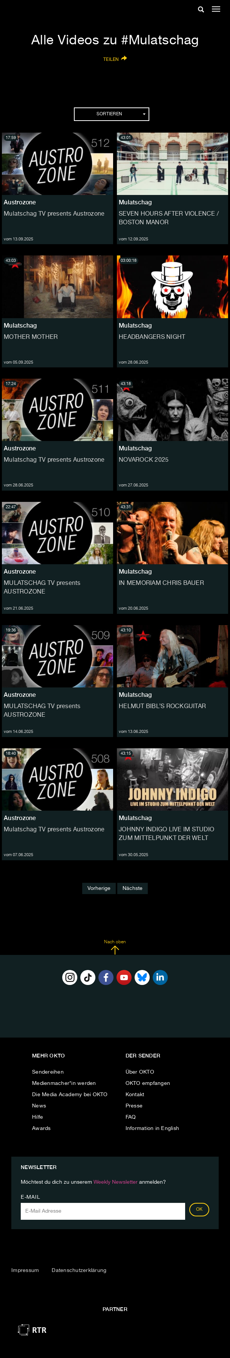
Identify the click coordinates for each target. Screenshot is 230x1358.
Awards (41, 1128)
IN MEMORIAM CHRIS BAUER (161, 583)
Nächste (133, 888)
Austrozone (20, 202)
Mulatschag (135, 202)
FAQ (131, 1117)
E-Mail (30, 1197)
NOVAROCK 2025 (144, 460)
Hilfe (37, 1117)
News (39, 1106)
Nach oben (115, 947)
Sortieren (121, 114)
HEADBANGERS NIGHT (152, 337)
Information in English (152, 1128)
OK (199, 1209)
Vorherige (98, 888)
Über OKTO (140, 1072)
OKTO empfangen (148, 1083)
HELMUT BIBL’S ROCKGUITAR (162, 707)
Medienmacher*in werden (64, 1083)
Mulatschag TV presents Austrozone (54, 214)
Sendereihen (48, 1072)
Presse (134, 1106)
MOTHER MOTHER (31, 337)
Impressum (25, 1270)
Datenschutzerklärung (79, 1270)
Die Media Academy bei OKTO (70, 1094)
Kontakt (135, 1094)
